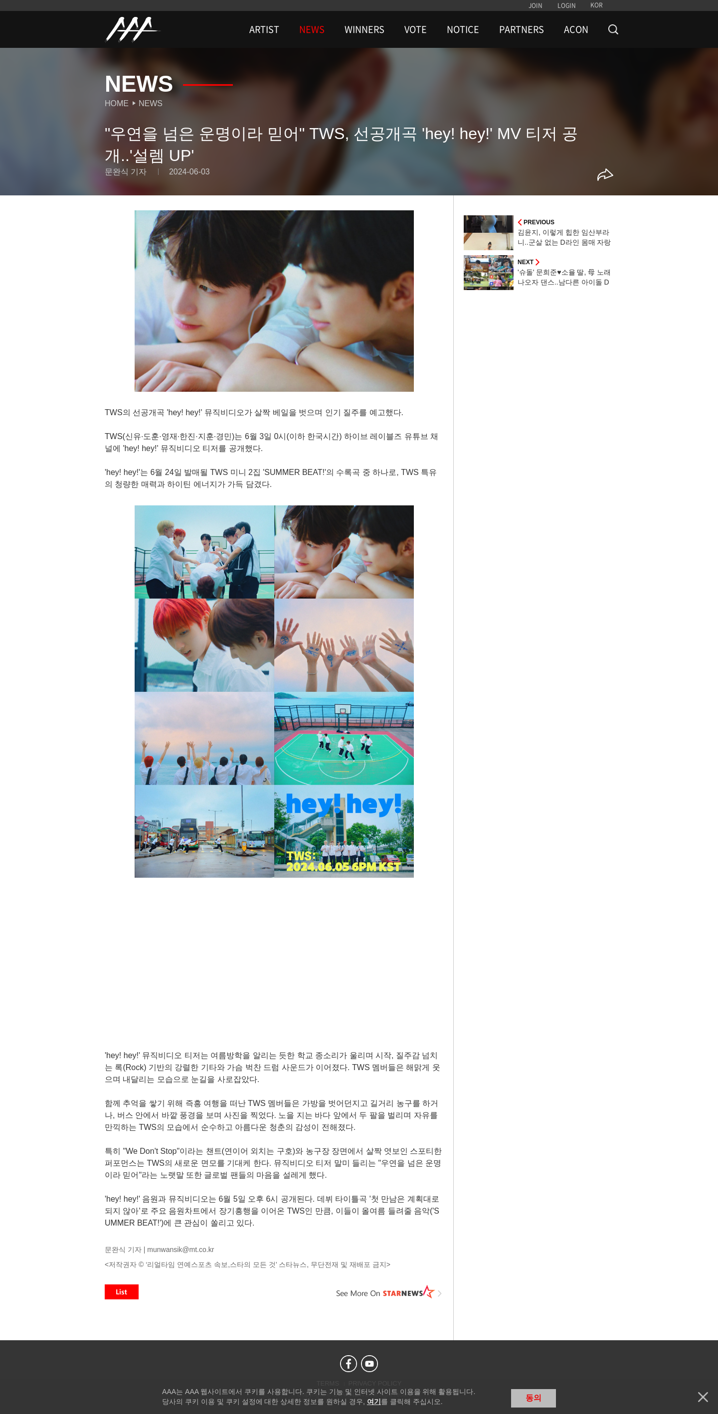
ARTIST (264, 29)
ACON (576, 29)
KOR (596, 5)
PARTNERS (521, 29)
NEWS (312, 29)
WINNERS (364, 29)
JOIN (535, 5)
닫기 (703, 1397)
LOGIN (566, 5)
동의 (533, 1398)
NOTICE (463, 29)
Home (117, 103)
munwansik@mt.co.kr (180, 1250)
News (151, 103)
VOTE (415, 29)
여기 (374, 1402)
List (122, 1291)
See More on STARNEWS (389, 1291)
